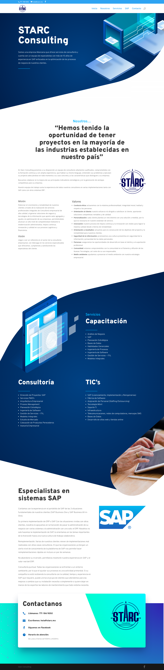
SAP (127, 9)
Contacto (136, 9)
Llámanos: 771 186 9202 (40, 613)
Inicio (94, 9)
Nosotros (105, 9)
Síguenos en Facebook (39, 627)
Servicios (117, 9)
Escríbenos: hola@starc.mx (42, 620)
